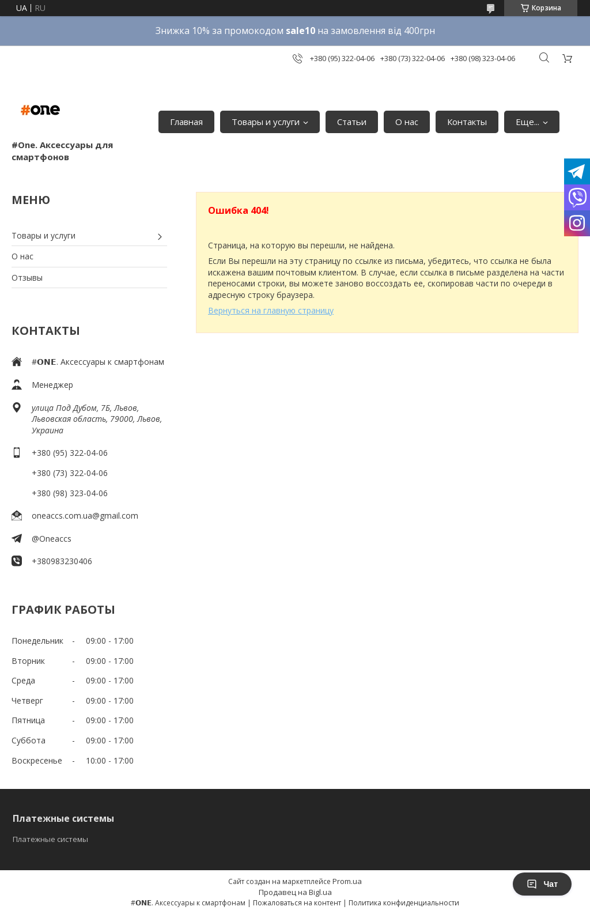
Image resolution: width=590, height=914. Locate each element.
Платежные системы (50, 839)
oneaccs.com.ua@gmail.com (85, 515)
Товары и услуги (266, 121)
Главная (186, 121)
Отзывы (27, 277)
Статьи (351, 121)
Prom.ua (347, 881)
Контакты (467, 121)
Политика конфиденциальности (404, 903)
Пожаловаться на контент (297, 903)
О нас (406, 121)
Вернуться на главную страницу (271, 310)
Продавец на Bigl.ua (295, 892)
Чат (542, 884)
